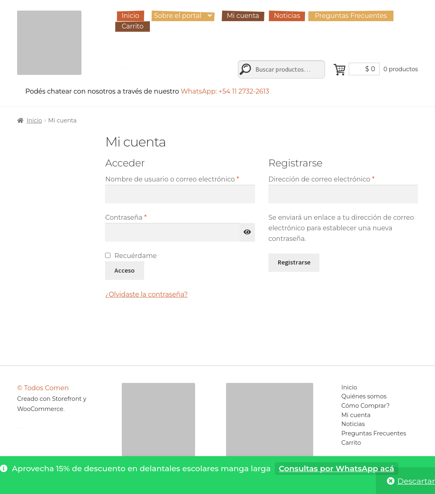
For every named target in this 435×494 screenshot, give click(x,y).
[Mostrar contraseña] (247, 232)
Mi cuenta (243, 16)
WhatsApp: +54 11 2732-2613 (226, 91)
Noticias (287, 16)
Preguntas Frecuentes (351, 16)
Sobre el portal (177, 16)
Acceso (124, 270)
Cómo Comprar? (365, 405)
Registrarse (294, 262)
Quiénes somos (364, 396)
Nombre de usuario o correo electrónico (180, 178)
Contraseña (144, 216)
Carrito (133, 26)
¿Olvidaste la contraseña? (146, 294)
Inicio (130, 16)
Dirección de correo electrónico (339, 178)
